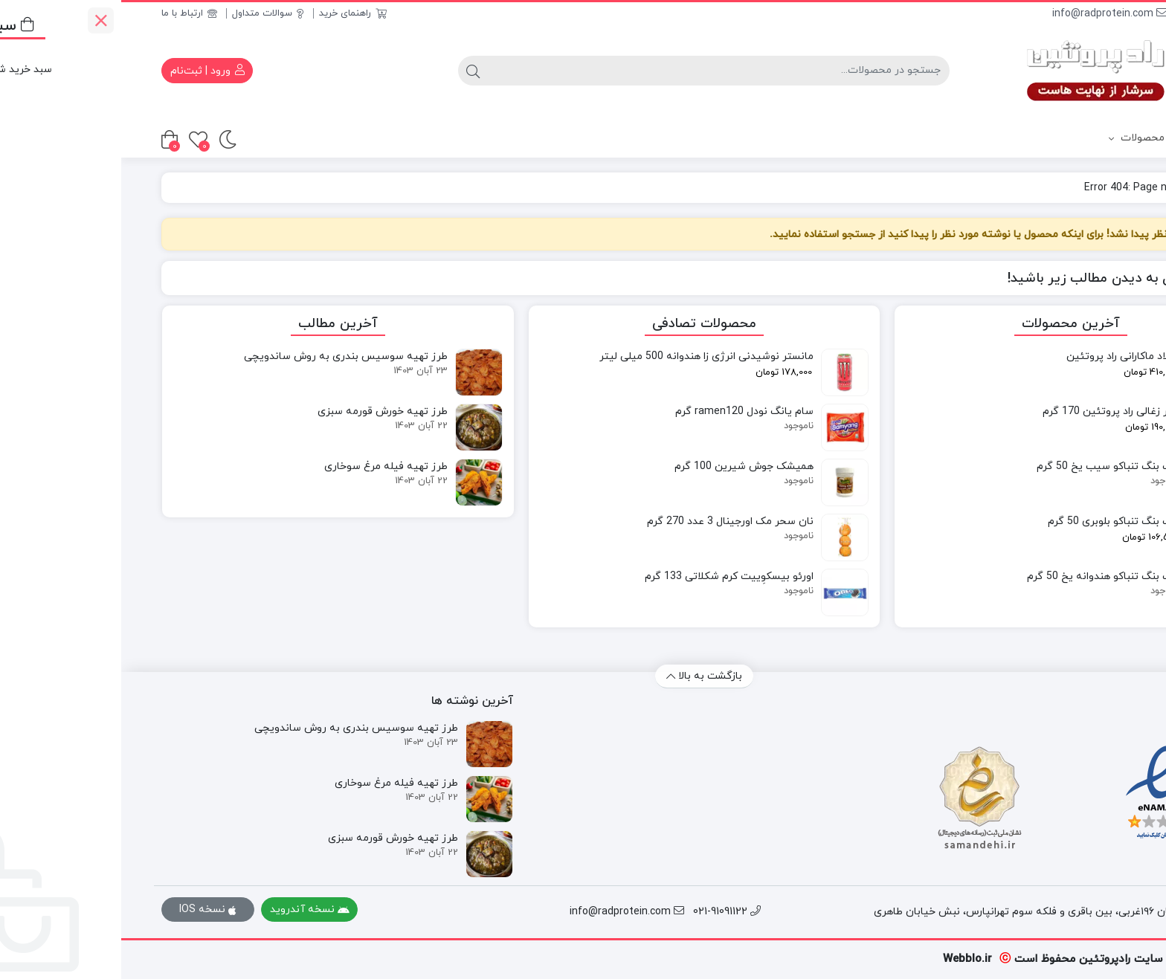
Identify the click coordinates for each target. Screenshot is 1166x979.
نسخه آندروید (188, 909)
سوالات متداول (147, 13)
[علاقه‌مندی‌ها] (77, 139)
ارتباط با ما (68, 13)
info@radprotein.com (988, 14)
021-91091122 (1091, 14)
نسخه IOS (86, 909)
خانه (1108, 188)
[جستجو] (597, 70)
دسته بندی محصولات (1053, 138)
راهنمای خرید (231, 13)
